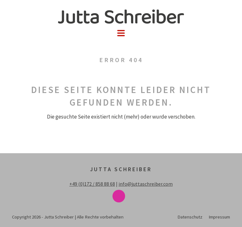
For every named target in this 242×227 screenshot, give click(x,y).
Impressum (219, 217)
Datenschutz (189, 217)
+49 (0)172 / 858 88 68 (92, 184)
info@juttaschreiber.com (145, 184)
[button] (121, 33)
